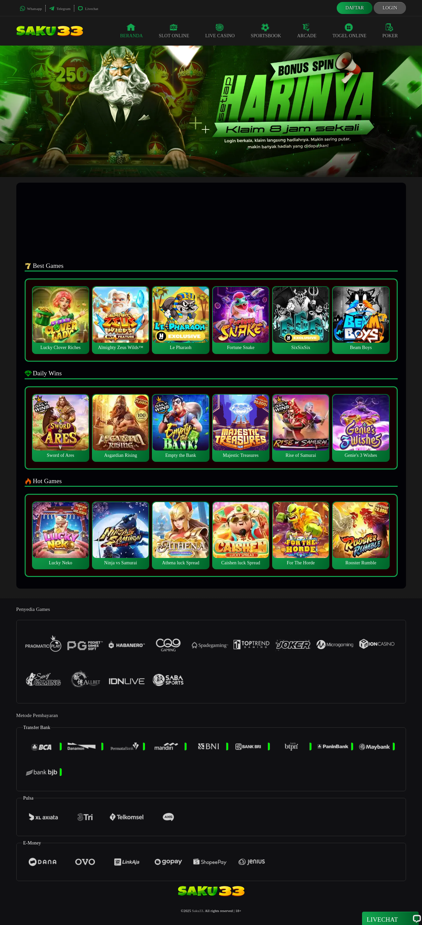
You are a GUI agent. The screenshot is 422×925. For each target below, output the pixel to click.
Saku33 (197, 911)
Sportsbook (266, 30)
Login (389, 7)
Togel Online (349, 30)
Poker (390, 30)
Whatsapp (31, 9)
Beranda (131, 30)
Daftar (354, 7)
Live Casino (220, 30)
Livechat (88, 9)
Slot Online (174, 30)
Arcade (306, 30)
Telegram (60, 9)
